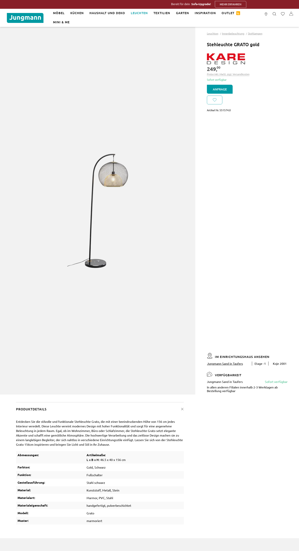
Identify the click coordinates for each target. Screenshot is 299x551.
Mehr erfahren (237, 4)
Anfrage (220, 89)
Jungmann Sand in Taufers (225, 363)
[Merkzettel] (283, 14)
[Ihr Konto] (291, 14)
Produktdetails (31, 409)
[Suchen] (274, 14)
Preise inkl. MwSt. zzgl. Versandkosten (228, 74)
